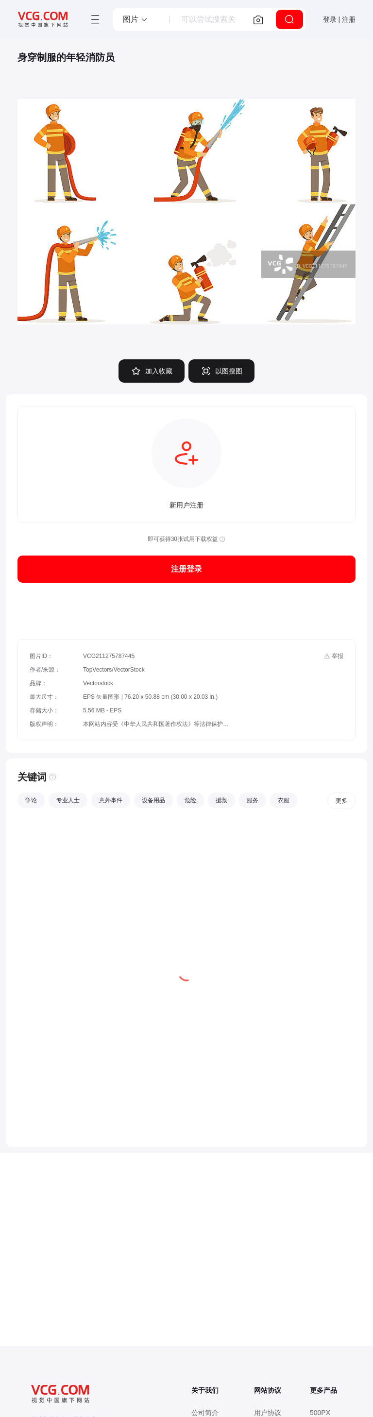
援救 (221, 800)
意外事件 (110, 800)
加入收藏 (151, 371)
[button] (135, 19)
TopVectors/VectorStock (114, 669)
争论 (31, 800)
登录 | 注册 (339, 19)
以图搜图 (221, 371)
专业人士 (68, 800)
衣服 (283, 800)
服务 (252, 800)
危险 (190, 800)
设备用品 (153, 800)
